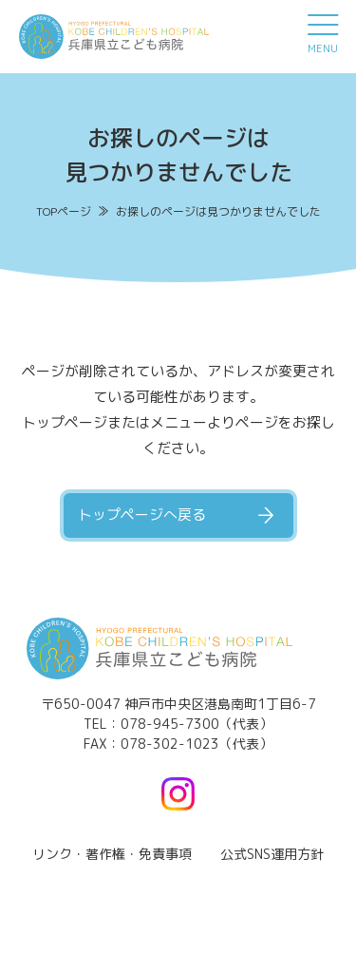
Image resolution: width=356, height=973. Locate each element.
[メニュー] (323, 33)
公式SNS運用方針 (272, 854)
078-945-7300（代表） (196, 724)
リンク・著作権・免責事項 (112, 854)
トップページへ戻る (142, 515)
